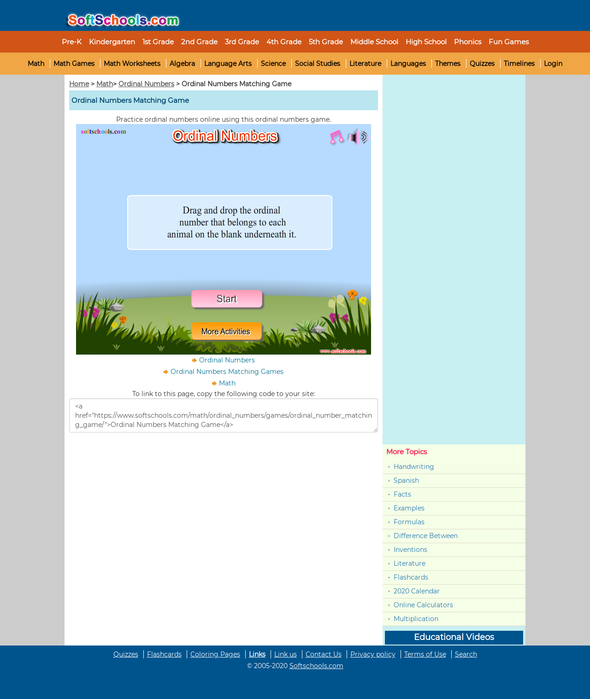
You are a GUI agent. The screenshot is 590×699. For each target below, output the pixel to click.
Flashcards (411, 577)
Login (553, 63)
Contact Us (324, 654)
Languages (408, 63)
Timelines (519, 63)
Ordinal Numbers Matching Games (227, 371)
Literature (365, 63)
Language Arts (228, 63)
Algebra (182, 63)
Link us (285, 654)
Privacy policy (372, 654)
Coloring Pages (215, 654)
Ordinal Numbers (146, 84)
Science (273, 63)
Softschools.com (316, 666)
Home (79, 84)
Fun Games (509, 41)
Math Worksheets (132, 63)
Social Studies (317, 63)
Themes (447, 63)
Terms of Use (425, 654)
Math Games (73, 63)
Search (466, 654)
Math (36, 63)
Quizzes (482, 63)
